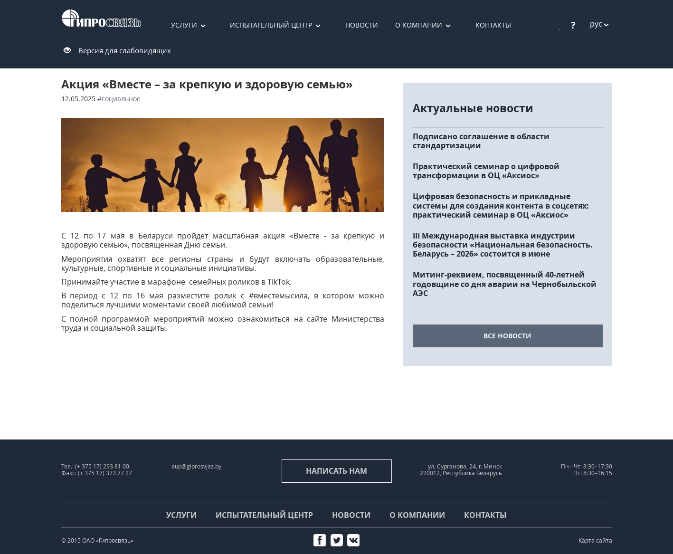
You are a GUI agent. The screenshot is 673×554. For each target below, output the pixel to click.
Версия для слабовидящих (124, 50)
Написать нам (336, 471)
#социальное (119, 98)
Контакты (493, 24)
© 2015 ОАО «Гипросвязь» (97, 540)
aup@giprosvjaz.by (196, 466)
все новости (507, 335)
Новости (361, 24)
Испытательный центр (271, 24)
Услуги (184, 24)
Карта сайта (595, 540)
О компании (418, 24)
